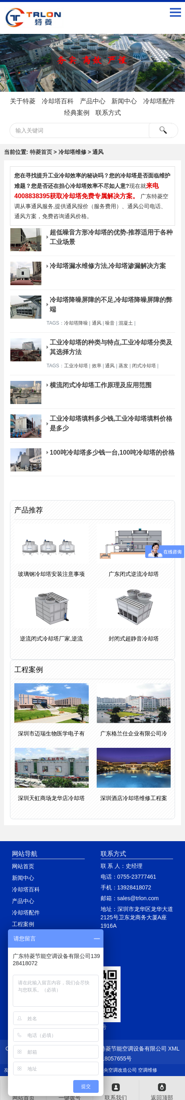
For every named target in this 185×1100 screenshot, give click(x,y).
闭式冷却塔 (144, 366)
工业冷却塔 (76, 366)
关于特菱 (22, 101)
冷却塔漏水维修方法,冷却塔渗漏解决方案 (108, 265)
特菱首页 (41, 152)
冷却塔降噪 (76, 323)
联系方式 (108, 112)
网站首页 (23, 866)
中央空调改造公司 (118, 1070)
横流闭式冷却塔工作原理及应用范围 (101, 385)
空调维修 (147, 1070)
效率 (96, 366)
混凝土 (126, 323)
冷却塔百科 (58, 101)
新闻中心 (124, 101)
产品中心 (92, 101)
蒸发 (123, 366)
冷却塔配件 (159, 101)
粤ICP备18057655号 (106, 1058)
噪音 (110, 323)
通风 (96, 323)
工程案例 (23, 924)
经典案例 (77, 112)
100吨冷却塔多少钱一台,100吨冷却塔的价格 (112, 452)
